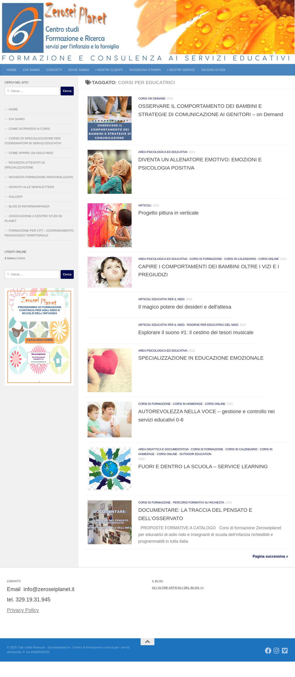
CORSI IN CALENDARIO (240, 265)
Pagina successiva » (270, 572)
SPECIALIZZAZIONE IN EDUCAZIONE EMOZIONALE (204, 366)
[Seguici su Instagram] (276, 666)
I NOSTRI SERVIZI (181, 70)
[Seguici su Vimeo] (285, 666)
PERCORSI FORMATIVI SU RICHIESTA (198, 516)
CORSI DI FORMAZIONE (206, 265)
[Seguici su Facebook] (268, 666)
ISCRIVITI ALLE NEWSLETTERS (31, 187)
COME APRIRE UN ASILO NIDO (31, 153)
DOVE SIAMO (78, 70)
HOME (11, 70)
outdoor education (195, 465)
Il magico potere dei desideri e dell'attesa (187, 315)
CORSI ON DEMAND (151, 98)
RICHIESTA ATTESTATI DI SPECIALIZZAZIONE (25, 165)
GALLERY (16, 196)
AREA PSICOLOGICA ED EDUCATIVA (162, 154)
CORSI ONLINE (269, 265)
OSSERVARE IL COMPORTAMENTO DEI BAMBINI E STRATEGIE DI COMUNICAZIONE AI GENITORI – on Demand (203, 114)
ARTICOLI (144, 209)
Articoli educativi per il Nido (161, 307)
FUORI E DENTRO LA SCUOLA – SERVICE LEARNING (206, 478)
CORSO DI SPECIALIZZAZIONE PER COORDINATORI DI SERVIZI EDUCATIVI (33, 141)
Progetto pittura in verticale (168, 217)
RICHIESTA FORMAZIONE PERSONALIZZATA (41, 177)
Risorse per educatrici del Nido (212, 332)
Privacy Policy (24, 626)
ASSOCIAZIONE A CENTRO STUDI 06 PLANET (33, 218)
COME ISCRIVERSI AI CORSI (29, 128)
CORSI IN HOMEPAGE (188, 413)
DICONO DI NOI (213, 70)
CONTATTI (54, 70)
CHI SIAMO (31, 70)
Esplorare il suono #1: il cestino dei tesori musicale (199, 340)
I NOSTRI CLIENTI (109, 70)
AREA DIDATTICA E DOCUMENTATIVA (163, 460)
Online (15, 258)
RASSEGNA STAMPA (145, 70)
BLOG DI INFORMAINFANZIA (29, 206)
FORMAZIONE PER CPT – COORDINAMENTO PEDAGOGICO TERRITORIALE (39, 233)
